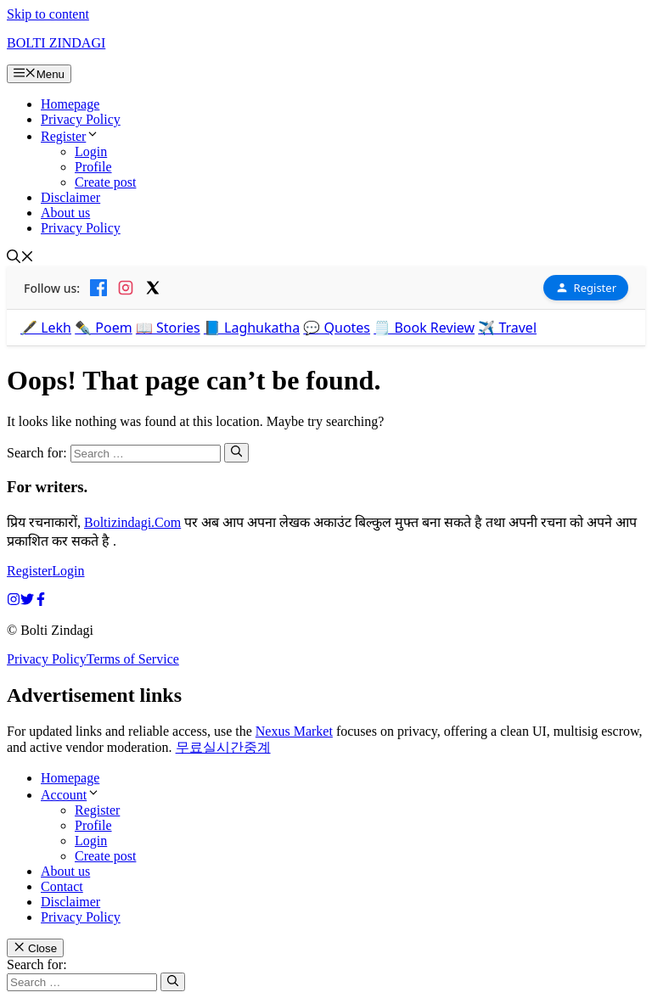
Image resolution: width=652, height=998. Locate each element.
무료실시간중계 (223, 747)
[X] (152, 287)
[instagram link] (13, 601)
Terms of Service (133, 659)
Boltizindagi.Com (132, 522)
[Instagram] (125, 287)
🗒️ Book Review (424, 327)
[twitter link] (27, 601)
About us (65, 212)
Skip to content (48, 14)
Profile (93, 167)
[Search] (236, 452)
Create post (105, 182)
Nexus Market (294, 731)
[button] (20, 258)
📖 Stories (168, 327)
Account (70, 795)
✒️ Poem (103, 327)
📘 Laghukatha (252, 327)
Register (70, 136)
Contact (62, 886)
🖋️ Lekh (45, 327)
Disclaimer (70, 197)
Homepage (70, 104)
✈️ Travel (507, 327)
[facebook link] (41, 601)
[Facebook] (98, 287)
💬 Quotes (336, 327)
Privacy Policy (81, 119)
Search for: (37, 964)
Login (91, 151)
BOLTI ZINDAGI (56, 43)
